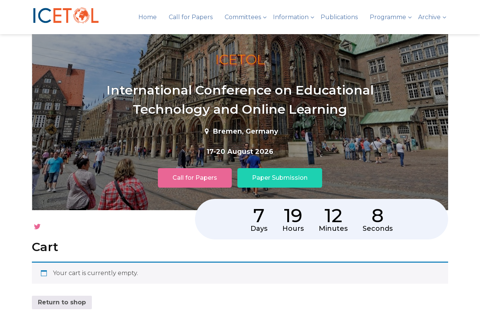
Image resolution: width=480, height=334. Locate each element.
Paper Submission (280, 177)
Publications (339, 17)
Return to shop (62, 288)
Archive (429, 17)
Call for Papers (191, 17)
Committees (243, 17)
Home (147, 17)
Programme (388, 17)
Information (291, 17)
